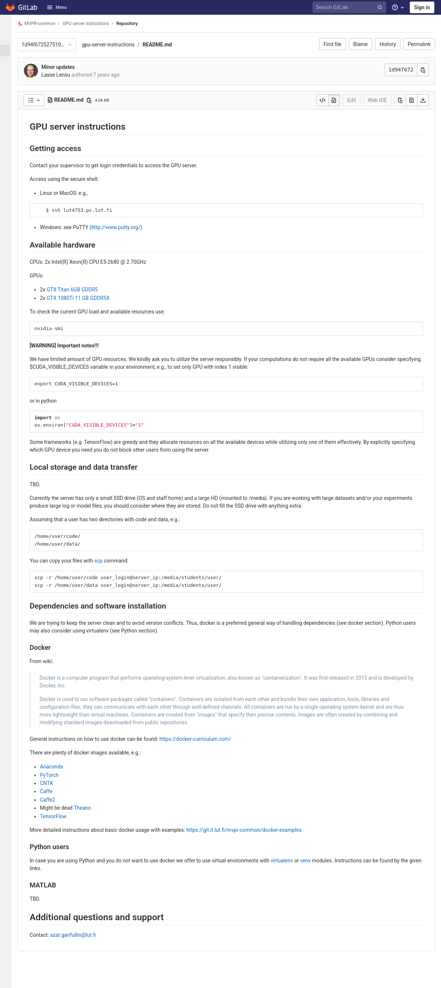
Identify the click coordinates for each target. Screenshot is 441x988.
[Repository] (8, 50)
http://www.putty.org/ (122, 227)
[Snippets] (8, 160)
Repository (133, 23)
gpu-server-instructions (114, 45)
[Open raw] (411, 100)
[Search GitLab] (350, 7)
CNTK (52, 783)
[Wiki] (8, 148)
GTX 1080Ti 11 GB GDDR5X (84, 298)
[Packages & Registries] (8, 123)
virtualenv (288, 860)
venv (311, 860)
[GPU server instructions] (8, 23)
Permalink (419, 44)
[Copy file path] (95, 100)
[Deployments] (8, 99)
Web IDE (377, 100)
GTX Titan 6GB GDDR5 (78, 289)
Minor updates (64, 67)
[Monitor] (8, 111)
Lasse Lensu (61, 75)
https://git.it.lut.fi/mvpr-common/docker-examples (250, 830)
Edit (351, 100)
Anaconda (57, 767)
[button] (9, 979)
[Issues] (8, 63)
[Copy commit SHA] (423, 69)
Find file (333, 44)
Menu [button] (57, 7)
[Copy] (400, 100)
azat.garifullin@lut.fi (79, 935)
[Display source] (322, 100)
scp (104, 561)
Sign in (422, 7)
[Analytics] (8, 135)
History (388, 44)
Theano (88, 808)
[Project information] (8, 38)
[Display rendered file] (334, 100)
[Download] (423, 100)
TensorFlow (59, 816)
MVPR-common (42, 23)
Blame (360, 44)
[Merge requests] (8, 75)
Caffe (52, 791)
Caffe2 (53, 800)
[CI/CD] (8, 87)
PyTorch (55, 775)
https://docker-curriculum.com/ (201, 739)
